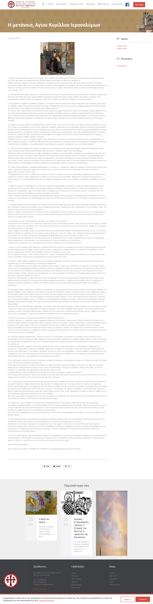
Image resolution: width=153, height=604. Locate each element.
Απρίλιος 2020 (122, 46)
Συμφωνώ (142, 599)
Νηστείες (75, 576)
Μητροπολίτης (115, 585)
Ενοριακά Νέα (121, 66)
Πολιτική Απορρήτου (46, 600)
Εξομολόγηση (76, 585)
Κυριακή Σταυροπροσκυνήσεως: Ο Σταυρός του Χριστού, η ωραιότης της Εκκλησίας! (81, 528)
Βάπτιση (74, 582)
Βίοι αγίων (113, 576)
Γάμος (74, 573)
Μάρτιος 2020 (121, 48)
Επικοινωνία (76, 587)
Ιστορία (112, 573)
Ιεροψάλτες (113, 579)
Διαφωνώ (127, 599)
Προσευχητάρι (76, 579)
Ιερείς (111, 582)
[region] (76, 599)
